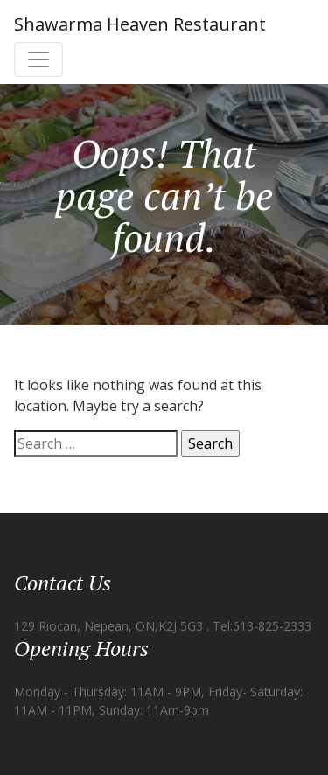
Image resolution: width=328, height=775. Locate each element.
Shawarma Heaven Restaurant (140, 24)
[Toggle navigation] (38, 59)
